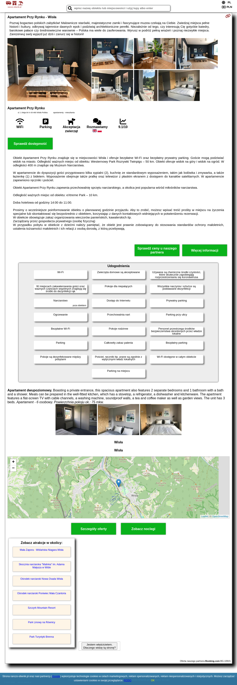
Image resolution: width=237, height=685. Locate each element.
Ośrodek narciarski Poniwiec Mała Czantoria (41, 593)
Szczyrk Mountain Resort (41, 607)
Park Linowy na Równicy (41, 622)
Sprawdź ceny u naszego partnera (157, 250)
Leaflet (204, 516)
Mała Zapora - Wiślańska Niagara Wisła (42, 549)
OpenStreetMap (220, 516)
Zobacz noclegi (143, 529)
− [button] (13, 468)
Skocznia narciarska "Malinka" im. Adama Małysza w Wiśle (42, 566)
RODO (127, 680)
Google (56, 676)
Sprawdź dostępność (30, 143)
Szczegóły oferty (94, 529)
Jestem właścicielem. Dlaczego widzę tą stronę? (99, 646)
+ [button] (13, 462)
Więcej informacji (204, 250)
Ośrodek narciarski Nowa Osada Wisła (41, 578)
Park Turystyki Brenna (41, 636)
